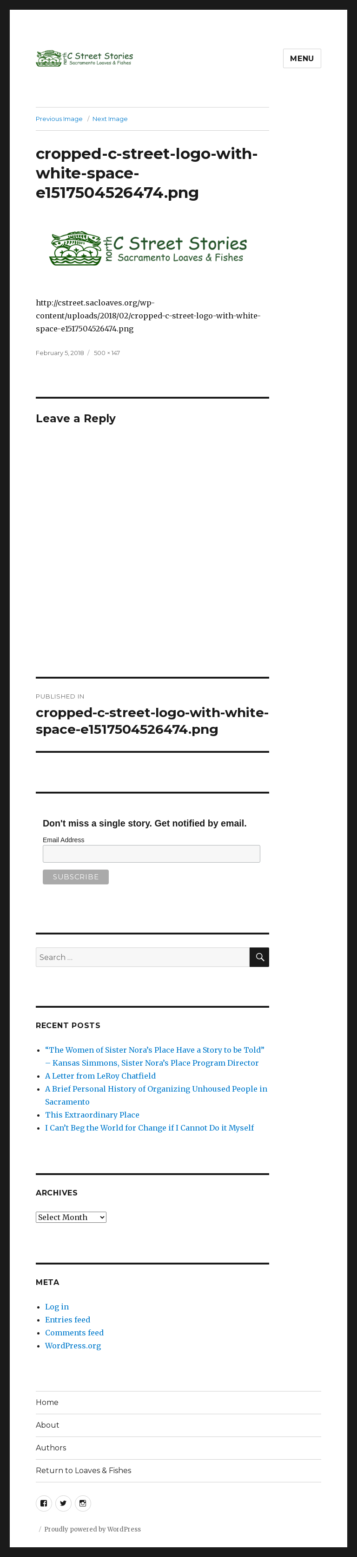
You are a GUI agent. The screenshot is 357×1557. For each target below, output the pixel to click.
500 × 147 (107, 352)
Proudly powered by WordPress (92, 1529)
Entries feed (67, 1319)
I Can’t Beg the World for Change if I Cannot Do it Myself (149, 1127)
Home (47, 1402)
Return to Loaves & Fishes (83, 1470)
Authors (51, 1447)
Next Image (110, 118)
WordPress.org (73, 1345)
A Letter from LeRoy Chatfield (100, 1075)
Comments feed (74, 1332)
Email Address (63, 840)
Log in (57, 1306)
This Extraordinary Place (92, 1114)
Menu (302, 58)
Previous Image (59, 118)
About (48, 1425)
